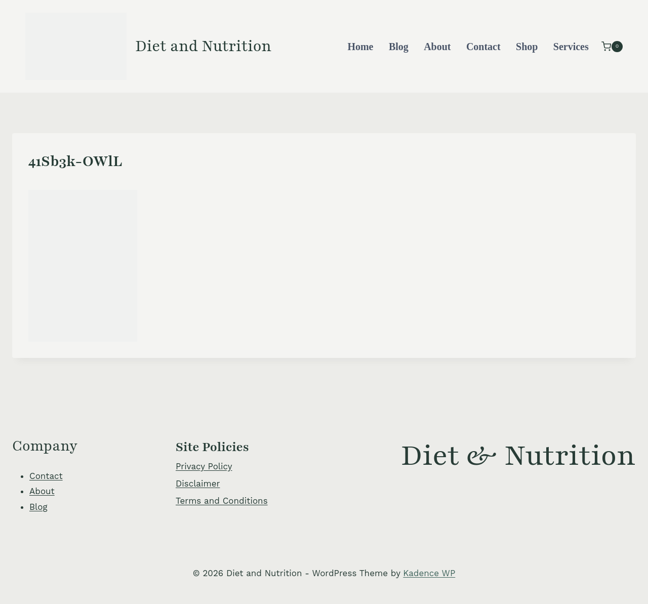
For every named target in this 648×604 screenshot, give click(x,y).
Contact (483, 46)
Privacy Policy (204, 466)
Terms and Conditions (222, 501)
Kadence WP (429, 573)
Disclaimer (198, 483)
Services (571, 46)
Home (360, 46)
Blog (399, 46)
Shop (527, 46)
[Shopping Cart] (612, 46)
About (437, 46)
